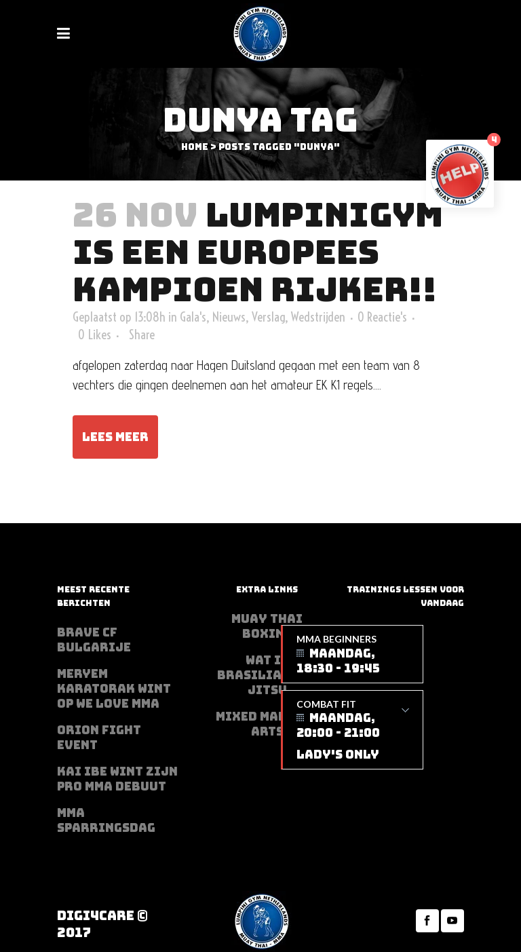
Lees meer (115, 437)
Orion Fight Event (99, 738)
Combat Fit (352, 730)
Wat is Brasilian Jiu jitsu (267, 675)
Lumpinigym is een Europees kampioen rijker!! (258, 252)
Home (194, 147)
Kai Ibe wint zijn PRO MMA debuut (117, 779)
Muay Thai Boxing (267, 626)
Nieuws (229, 317)
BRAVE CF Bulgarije (94, 640)
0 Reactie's (382, 317)
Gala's (193, 317)
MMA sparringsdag (106, 820)
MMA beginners (352, 654)
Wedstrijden (318, 317)
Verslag (268, 317)
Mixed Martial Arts (267, 724)
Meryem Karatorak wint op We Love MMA (114, 688)
